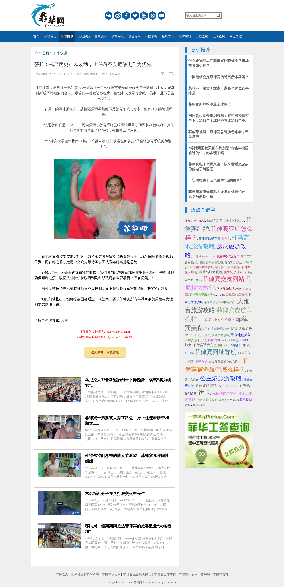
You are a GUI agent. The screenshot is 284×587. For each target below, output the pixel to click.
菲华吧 (244, 385)
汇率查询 (219, 36)
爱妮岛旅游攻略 (203, 267)
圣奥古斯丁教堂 (195, 221)
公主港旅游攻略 (221, 378)
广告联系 (62, 574)
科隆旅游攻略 (220, 335)
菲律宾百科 (220, 574)
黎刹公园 (191, 393)
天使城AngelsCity (204, 256)
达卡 (204, 392)
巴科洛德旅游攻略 (217, 329)
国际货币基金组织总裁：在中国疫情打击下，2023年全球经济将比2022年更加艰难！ (218, 120)
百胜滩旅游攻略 (207, 400)
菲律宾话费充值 (209, 238)
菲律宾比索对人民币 (137, 574)
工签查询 (202, 36)
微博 (117, 15)
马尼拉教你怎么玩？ (220, 320)
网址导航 (235, 36)
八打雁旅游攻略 (211, 340)
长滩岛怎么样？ (200, 335)
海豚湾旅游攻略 (224, 393)
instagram (152, 15)
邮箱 (161, 15)
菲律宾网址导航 (216, 352)
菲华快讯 (67, 36)
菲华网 (138, 582)
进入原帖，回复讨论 (105, 352)
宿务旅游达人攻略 (229, 288)
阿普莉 (222, 345)
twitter (135, 15)
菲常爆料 (185, 36)
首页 (36, 36)
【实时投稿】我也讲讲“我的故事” (215, 180)
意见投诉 (77, 574)
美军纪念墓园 (233, 272)
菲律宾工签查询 (165, 574)
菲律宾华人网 (111, 574)
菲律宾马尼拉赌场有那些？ (225, 221)
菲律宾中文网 (227, 400)
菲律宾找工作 (237, 345)
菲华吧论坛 (233, 262)
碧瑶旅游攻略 (204, 361)
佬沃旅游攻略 (230, 385)
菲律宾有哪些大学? (201, 294)
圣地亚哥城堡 (230, 340)
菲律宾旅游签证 (207, 385)
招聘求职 (168, 36)
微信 (108, 15)
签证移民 (134, 36)
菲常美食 (101, 36)
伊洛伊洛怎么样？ (227, 256)
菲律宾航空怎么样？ (228, 361)
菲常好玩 (117, 36)
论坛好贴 (84, 36)
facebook (126, 15)
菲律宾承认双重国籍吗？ (220, 302)
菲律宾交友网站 (224, 279)
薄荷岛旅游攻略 (210, 272)
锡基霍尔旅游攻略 (211, 262)
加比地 (219, 294)
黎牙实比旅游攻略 (227, 267)
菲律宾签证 (199, 404)
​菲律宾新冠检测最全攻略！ (209, 104)
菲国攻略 (151, 36)
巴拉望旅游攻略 (236, 294)
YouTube (144, 15)
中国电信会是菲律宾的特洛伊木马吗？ (218, 77)
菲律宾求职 (193, 340)
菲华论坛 (50, 36)
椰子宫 (226, 238)
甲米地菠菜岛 (241, 335)
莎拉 (64, 320)
